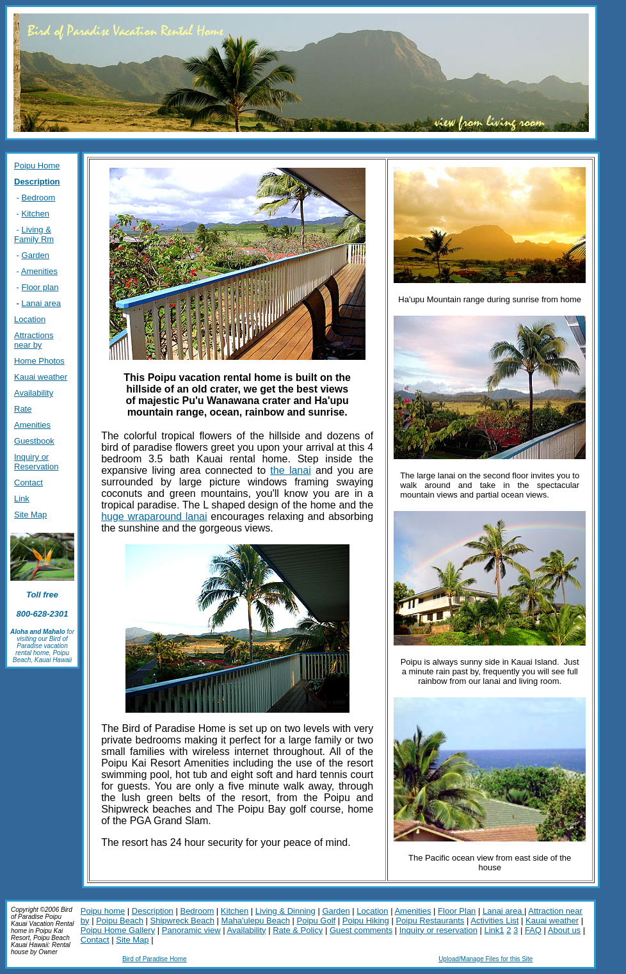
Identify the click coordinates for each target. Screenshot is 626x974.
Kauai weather (552, 920)
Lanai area (41, 303)
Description (152, 911)
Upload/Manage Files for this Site (485, 958)
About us (564, 930)
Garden (335, 911)
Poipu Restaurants (430, 920)
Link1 (494, 930)
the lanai (290, 470)
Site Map (132, 940)
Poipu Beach (119, 920)
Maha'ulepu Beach (255, 920)
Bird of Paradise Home (154, 958)
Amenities (412, 911)
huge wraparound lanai (154, 516)
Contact (95, 940)
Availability (246, 930)
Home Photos (39, 361)
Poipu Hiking (365, 920)
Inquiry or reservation (438, 930)
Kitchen (234, 911)
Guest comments (361, 930)
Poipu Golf (315, 920)
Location (372, 911)
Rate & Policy (298, 930)
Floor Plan (457, 911)
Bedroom (197, 911)
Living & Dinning (285, 911)
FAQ (533, 930)
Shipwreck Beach (182, 920)
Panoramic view (191, 930)
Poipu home (103, 911)
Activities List (494, 920)
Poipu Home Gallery (118, 930)
